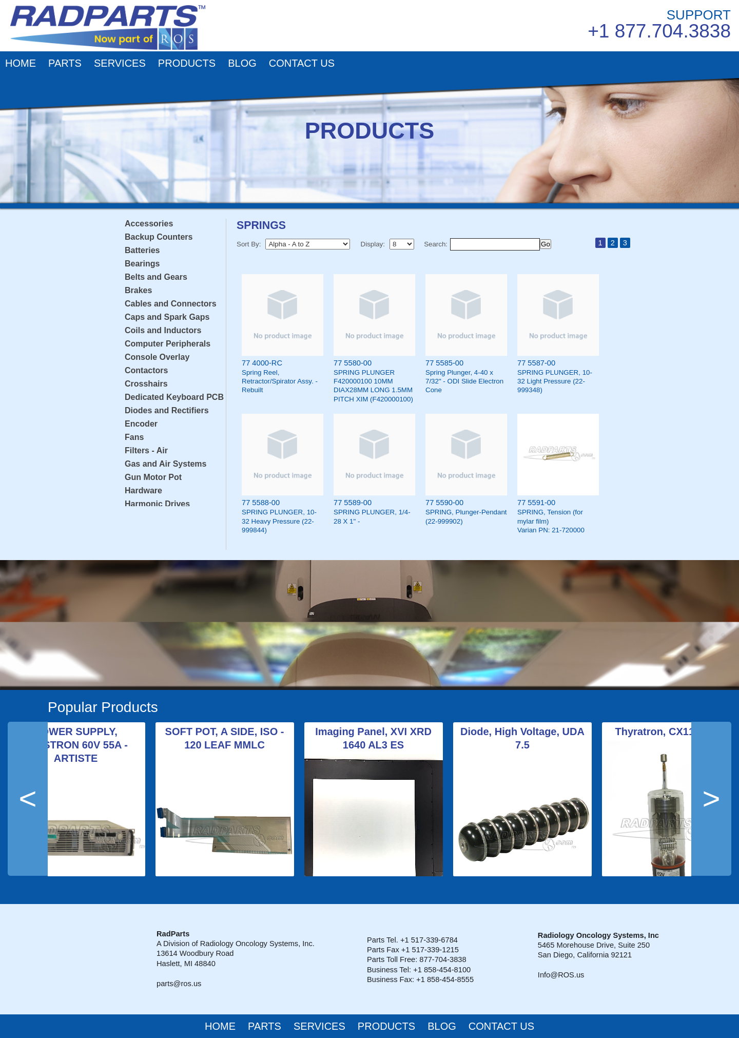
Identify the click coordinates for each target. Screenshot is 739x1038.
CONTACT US (302, 63)
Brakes (138, 290)
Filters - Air (146, 450)
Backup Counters (158, 237)
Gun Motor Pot (153, 477)
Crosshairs (146, 383)
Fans (134, 437)
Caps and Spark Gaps (167, 317)
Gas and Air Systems (165, 463)
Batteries (142, 250)
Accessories (149, 223)
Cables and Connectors (171, 303)
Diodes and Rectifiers (167, 410)
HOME (20, 63)
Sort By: (249, 244)
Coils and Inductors (163, 330)
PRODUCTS (187, 63)
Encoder (141, 423)
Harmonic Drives (157, 503)
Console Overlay (157, 357)
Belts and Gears (156, 277)
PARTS (65, 63)
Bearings (142, 263)
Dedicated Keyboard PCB (174, 397)
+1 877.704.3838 (659, 31)
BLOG (242, 63)
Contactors (146, 370)
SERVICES (120, 63)
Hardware (143, 490)
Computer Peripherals (167, 343)
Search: (436, 244)
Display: (373, 244)
